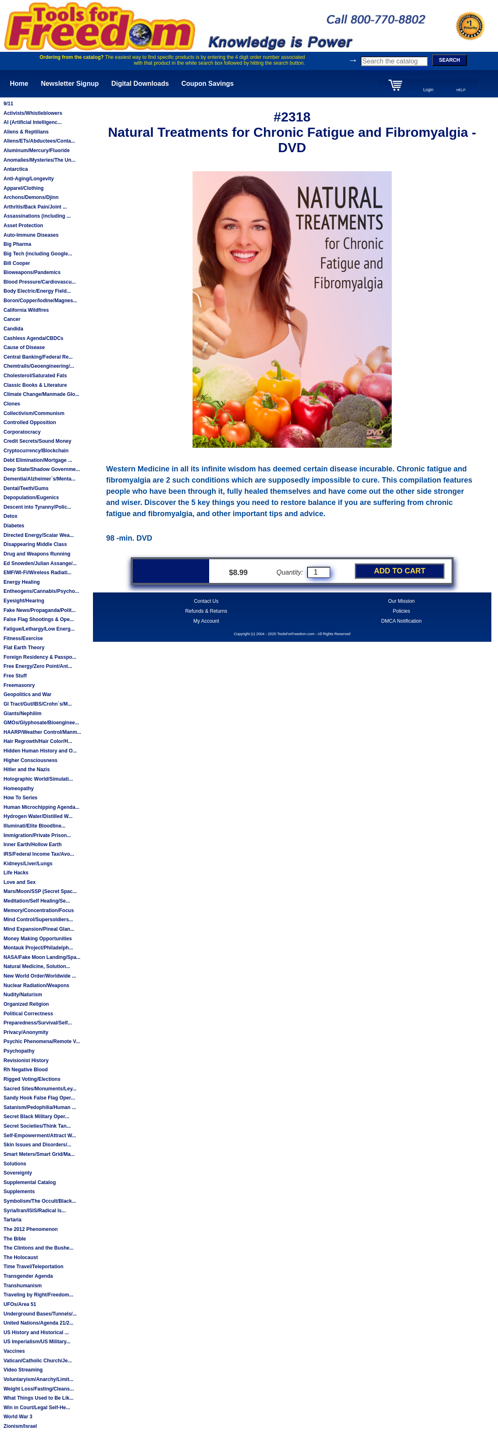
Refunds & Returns (206, 611)
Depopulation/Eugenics (31, 497)
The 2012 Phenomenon (30, 1229)
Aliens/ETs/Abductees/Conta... (39, 141)
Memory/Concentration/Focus (38, 910)
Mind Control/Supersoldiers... (38, 919)
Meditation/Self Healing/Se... (36, 901)
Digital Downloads (140, 83)
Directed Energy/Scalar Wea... (38, 535)
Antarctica (15, 169)
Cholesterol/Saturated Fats (35, 376)
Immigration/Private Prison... (37, 835)
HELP (461, 90)
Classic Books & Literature (35, 385)
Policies (401, 611)
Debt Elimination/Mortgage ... (37, 460)
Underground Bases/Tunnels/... (39, 1314)
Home (19, 83)
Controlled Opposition (29, 422)
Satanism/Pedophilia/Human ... (39, 1107)
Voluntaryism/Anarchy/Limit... (38, 1379)
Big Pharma (17, 244)
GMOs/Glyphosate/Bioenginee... (41, 723)
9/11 (8, 104)
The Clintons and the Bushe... (38, 1248)
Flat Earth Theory (23, 647)
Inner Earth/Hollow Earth (32, 844)
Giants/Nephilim (22, 713)
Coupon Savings (207, 83)
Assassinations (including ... (37, 216)
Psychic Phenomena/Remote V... (41, 1041)
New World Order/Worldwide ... (39, 976)
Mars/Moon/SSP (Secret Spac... (40, 891)
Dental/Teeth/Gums (25, 488)
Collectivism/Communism (33, 413)
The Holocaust (20, 1257)
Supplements (18, 1191)
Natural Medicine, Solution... (36, 966)
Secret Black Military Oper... (36, 1116)
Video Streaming (22, 1370)
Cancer (11, 319)
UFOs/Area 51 (19, 1304)
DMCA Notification (401, 621)
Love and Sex (19, 882)
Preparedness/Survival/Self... (37, 1023)
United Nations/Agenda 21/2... (38, 1323)
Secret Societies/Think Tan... (37, 1126)
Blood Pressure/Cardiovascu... (39, 282)
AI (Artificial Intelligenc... (32, 122)
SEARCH (449, 60)
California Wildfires (26, 310)
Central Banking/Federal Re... (38, 357)
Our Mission (401, 601)
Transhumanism (22, 1286)
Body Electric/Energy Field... (37, 291)
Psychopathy (18, 1051)
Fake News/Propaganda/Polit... (39, 610)
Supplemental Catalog (29, 1182)
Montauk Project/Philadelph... (38, 948)
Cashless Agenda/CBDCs (33, 338)
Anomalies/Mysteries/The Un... (39, 160)
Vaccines (13, 1351)
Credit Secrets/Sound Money (37, 441)
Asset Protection (23, 225)
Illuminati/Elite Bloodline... (34, 826)
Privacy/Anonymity (25, 1032)
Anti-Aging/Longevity (28, 179)
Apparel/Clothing (23, 188)
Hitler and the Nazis (26, 769)
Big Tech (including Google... (37, 254)
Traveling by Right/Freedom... (38, 1295)
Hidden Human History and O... (40, 751)
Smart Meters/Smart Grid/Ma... (38, 1154)
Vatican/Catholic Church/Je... (37, 1361)
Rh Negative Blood (25, 1070)
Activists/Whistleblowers (32, 113)
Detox (10, 516)
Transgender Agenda (28, 1276)
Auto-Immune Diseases (31, 235)
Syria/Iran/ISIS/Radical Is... (34, 1211)
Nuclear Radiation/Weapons (36, 985)
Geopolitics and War (27, 694)
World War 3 (17, 1417)
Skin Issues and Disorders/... (37, 1145)
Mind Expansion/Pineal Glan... (38, 929)
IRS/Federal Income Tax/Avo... (38, 854)
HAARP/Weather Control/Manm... (42, 732)
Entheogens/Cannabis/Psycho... (41, 591)
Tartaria (12, 1220)
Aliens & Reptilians (26, 132)
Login (428, 89)
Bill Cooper (16, 263)
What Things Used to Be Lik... (38, 1398)
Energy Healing (21, 582)
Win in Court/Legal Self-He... (36, 1407)
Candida (13, 329)
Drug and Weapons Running (36, 554)
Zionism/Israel (20, 1426)
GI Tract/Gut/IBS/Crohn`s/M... (37, 704)
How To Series (20, 798)
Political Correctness (28, 1014)
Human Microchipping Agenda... (41, 807)
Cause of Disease (23, 347)
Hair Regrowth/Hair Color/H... (37, 741)
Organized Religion (26, 1004)
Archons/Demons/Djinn (31, 197)
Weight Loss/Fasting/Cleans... (38, 1389)
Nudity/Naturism (22, 995)
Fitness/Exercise (23, 638)
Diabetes (13, 526)
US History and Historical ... (35, 1332)
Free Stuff (15, 676)
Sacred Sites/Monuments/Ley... (39, 1089)
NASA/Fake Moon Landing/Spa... (41, 957)
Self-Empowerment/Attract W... (39, 1135)
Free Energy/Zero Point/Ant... (37, 666)
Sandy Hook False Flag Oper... (39, 1098)
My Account (206, 621)
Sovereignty (17, 1173)
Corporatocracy (21, 432)
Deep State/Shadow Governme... (41, 469)
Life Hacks (15, 873)
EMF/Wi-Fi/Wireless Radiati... (37, 572)
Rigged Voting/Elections (31, 1079)
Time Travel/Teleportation (33, 1266)
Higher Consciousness (30, 760)
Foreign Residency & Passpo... (39, 657)
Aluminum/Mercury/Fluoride (36, 150)
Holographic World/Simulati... (38, 779)
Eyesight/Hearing (23, 601)
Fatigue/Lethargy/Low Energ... (38, 629)
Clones (11, 404)
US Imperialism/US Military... (36, 1342)
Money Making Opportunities (37, 939)
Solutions (14, 1164)
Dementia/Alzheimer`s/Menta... (39, 479)
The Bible (14, 1239)
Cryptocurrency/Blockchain (35, 451)
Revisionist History (26, 1060)
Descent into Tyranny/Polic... (37, 507)
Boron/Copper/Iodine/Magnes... (40, 300)
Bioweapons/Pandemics (31, 272)
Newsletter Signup (70, 83)
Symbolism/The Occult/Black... (39, 1201)
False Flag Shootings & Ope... (38, 619)
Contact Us (206, 601)
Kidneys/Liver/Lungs (27, 863)
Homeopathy (18, 788)
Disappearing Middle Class (35, 544)
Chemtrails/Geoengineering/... (38, 366)
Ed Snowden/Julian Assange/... (39, 563)
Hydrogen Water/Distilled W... (37, 816)
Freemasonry (18, 685)
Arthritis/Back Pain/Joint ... (35, 207)
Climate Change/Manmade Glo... (41, 394)
